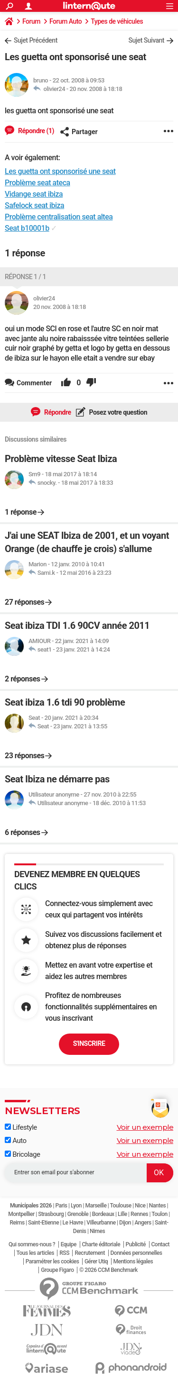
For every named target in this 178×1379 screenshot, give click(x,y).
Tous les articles (35, 1253)
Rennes (139, 1214)
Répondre (57, 412)
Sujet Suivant (146, 40)
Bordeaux (103, 1214)
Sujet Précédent (35, 40)
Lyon (76, 1205)
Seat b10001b (27, 228)
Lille (122, 1214)
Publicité (136, 1244)
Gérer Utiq (96, 1261)
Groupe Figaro (57, 1270)
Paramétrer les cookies (52, 1261)
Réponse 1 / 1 (25, 277)
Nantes (157, 1205)
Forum (31, 21)
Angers (142, 1222)
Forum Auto (65, 21)
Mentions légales (133, 1261)
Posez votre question (118, 412)
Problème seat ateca (37, 182)
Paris (61, 1205)
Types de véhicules (117, 21)
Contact (160, 1244)
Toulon (159, 1214)
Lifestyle (21, 1127)
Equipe (68, 1244)
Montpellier (21, 1214)
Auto (16, 1140)
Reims (16, 1222)
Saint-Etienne (43, 1222)
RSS (64, 1253)
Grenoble (77, 1214)
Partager (79, 131)
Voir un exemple (145, 1127)
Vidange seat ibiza (34, 194)
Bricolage (22, 1154)
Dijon (125, 1222)
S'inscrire (89, 1043)
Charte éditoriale (101, 1244)
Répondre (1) (35, 131)
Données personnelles (136, 1253)
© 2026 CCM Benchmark (108, 1270)
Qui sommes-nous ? (32, 1244)
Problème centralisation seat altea (58, 216)
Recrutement (90, 1253)
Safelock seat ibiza (34, 205)
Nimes (97, 1231)
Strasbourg (51, 1214)
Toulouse (120, 1205)
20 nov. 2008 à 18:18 (95, 88)
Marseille (95, 1205)
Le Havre (73, 1222)
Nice (140, 1205)
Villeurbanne (100, 1222)
